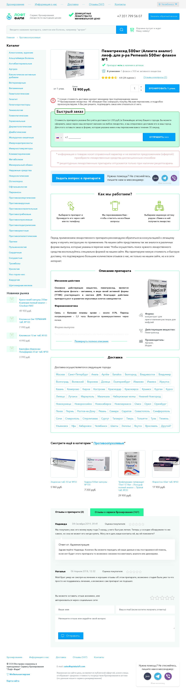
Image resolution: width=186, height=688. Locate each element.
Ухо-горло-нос (17, 274)
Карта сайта (13, 681)
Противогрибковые (20, 214)
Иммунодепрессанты (21, 142)
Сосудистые (15, 257)
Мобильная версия (20, 674)
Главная (11, 37)
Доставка (72, 4)
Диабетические (17, 132)
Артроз (13, 69)
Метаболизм (16, 159)
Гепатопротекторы (19, 104)
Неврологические (19, 175)
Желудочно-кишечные (21, 137)
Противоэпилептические (23, 236)
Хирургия (14, 279)
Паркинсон (15, 192)
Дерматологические (20, 126)
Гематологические (19, 93)
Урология (14, 268)
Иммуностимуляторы (21, 148)
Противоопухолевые (29, 37)
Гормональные (17, 121)
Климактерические (19, 153)
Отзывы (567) (96, 4)
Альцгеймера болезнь (21, 58)
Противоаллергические (22, 197)
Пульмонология (18, 247)
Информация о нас (46, 4)
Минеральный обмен (20, 164)
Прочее (13, 241)
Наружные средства (20, 170)
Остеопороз (16, 181)
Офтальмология (18, 186)
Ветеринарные (17, 82)
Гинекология (16, 110)
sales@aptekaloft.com (74, 666)
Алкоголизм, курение (21, 52)
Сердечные (15, 252)
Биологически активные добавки (22, 76)
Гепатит (13, 99)
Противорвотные (19, 230)
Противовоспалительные (23, 208)
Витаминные (16, 88)
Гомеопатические (18, 115)
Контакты (120, 4)
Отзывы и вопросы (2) (155, 77)
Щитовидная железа (20, 285)
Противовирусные (19, 203)
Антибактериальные (20, 63)
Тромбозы (14, 263)
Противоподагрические (22, 225)
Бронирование (15, 4)
